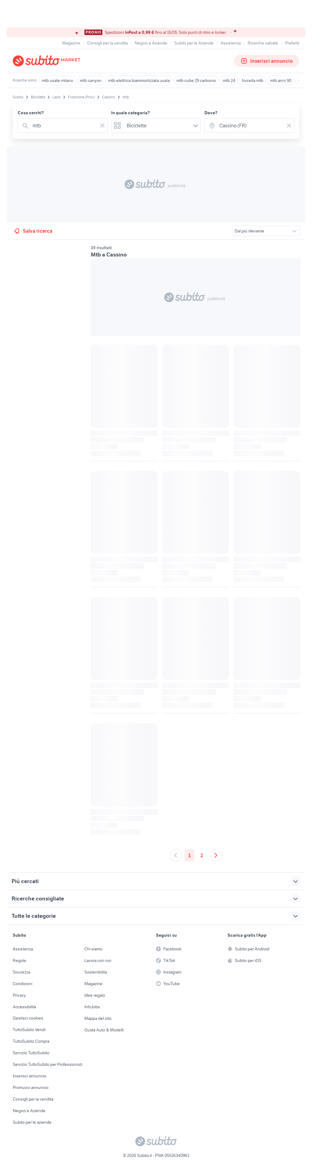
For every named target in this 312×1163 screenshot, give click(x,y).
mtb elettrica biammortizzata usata (139, 80)
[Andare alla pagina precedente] (175, 855)
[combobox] (64, 125)
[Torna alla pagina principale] (48, 60)
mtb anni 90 (280, 80)
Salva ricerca (32, 231)
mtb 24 (229, 80)
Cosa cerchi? (31, 112)
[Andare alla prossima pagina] (215, 855)
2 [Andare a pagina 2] (201, 855)
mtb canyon (90, 80)
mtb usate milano (57, 80)
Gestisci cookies (28, 1018)
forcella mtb (252, 80)
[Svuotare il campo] (102, 125)
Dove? (211, 112)
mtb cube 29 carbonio (196, 80)
